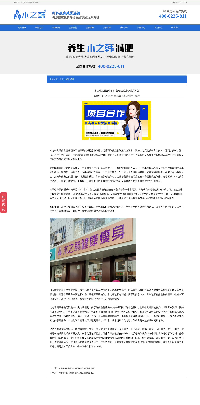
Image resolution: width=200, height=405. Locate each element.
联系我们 (183, 3)
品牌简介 (175, 3)
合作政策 (107, 27)
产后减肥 (21, 91)
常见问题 (158, 27)
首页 (62, 79)
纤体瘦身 (56, 27)
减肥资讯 (124, 27)
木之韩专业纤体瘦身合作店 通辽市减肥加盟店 (76, 373)
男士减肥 (21, 96)
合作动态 (141, 27)
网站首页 (22, 27)
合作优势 (73, 27)
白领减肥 (21, 87)
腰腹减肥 (21, 109)
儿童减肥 (21, 100)
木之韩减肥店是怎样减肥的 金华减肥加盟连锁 (76, 368)
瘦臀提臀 (21, 118)
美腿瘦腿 (21, 114)
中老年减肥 (22, 105)
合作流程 (90, 27)
